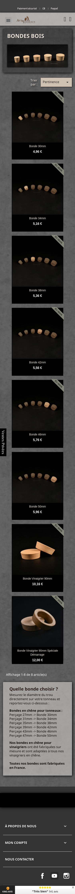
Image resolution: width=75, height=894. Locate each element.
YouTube (54, 876)
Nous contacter (19, 859)
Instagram (66, 876)
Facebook (42, 876)
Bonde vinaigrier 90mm (37, 578)
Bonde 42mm (37, 362)
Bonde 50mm (37, 506)
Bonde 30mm (37, 146)
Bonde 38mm (37, 290)
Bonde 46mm (37, 434)
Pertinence (56, 82)
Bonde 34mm (37, 218)
